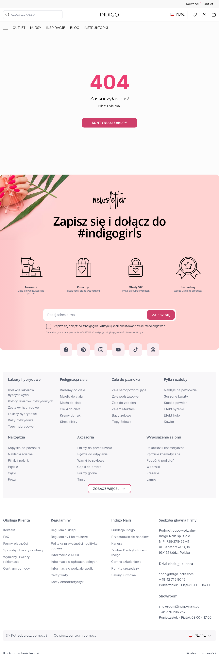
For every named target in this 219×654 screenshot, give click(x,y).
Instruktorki (96, 28)
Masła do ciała (70, 403)
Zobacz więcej (109, 422)
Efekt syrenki (174, 409)
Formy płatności (15, 476)
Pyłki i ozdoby (175, 379)
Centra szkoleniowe (126, 495)
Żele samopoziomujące (129, 390)
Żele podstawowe (125, 396)
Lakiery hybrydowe (24, 379)
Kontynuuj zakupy (109, 123)
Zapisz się (161, 315)
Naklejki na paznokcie (180, 390)
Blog (74, 28)
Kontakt (9, 463)
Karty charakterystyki (67, 515)
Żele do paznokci (126, 379)
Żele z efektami (123, 409)
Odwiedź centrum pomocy (75, 568)
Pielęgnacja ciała (74, 379)
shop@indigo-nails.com (176, 507)
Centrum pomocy (16, 501)
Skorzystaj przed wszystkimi (83, 291)
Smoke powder (175, 403)
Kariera (116, 476)
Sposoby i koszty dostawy (23, 483)
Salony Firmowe (123, 508)
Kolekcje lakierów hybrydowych (21, 392)
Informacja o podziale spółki (72, 501)
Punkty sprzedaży (125, 501)
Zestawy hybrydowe (23, 407)
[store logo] (109, 15)
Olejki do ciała (70, 409)
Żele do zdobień (124, 403)
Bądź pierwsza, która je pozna (31, 292)
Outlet (208, 4)
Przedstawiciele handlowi (130, 470)
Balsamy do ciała (72, 390)
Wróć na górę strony (109, 639)
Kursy (35, 28)
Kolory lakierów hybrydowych (30, 401)
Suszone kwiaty (176, 396)
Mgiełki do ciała (71, 396)
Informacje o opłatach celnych (74, 495)
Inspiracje (55, 28)
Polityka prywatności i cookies (195, 618)
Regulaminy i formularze (69, 470)
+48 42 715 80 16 (172, 512)
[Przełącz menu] (5, 28)
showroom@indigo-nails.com (180, 539)
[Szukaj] (7, 14)
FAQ (6, 470)
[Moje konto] (204, 14)
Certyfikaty (59, 508)
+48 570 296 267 (172, 545)
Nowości (192, 4)
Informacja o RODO (65, 488)
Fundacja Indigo (123, 463)
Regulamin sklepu (64, 463)
